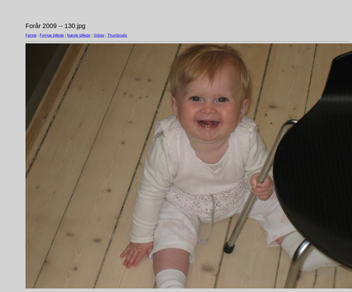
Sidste (98, 35)
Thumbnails (117, 35)
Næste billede (78, 35)
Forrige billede (52, 35)
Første (31, 35)
